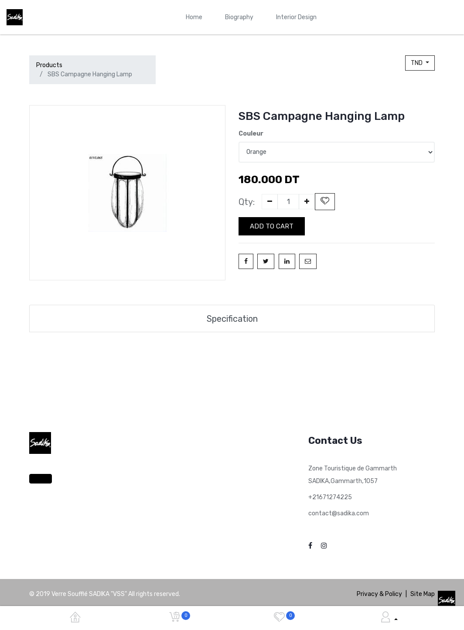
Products (49, 65)
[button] (325, 201)
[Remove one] (270, 201)
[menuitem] (194, 17)
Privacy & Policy (379, 594)
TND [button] (417, 63)
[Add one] (307, 201)
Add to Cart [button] (271, 226)
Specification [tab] (232, 318)
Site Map (422, 594)
